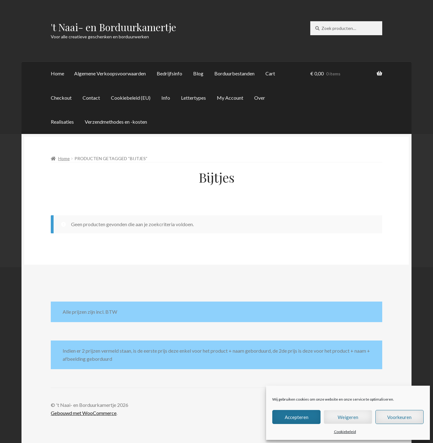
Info (165, 98)
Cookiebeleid (345, 431)
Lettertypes (193, 98)
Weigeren (348, 417)
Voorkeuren (399, 417)
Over (259, 98)
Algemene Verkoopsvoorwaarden (110, 73)
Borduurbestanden (234, 73)
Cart (270, 73)
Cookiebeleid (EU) (130, 98)
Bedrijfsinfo (169, 73)
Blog (198, 73)
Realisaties (62, 122)
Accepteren (296, 417)
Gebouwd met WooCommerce (84, 413)
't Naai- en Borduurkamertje (113, 27)
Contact (91, 98)
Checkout (61, 98)
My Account (230, 98)
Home (57, 73)
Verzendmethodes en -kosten (116, 122)
